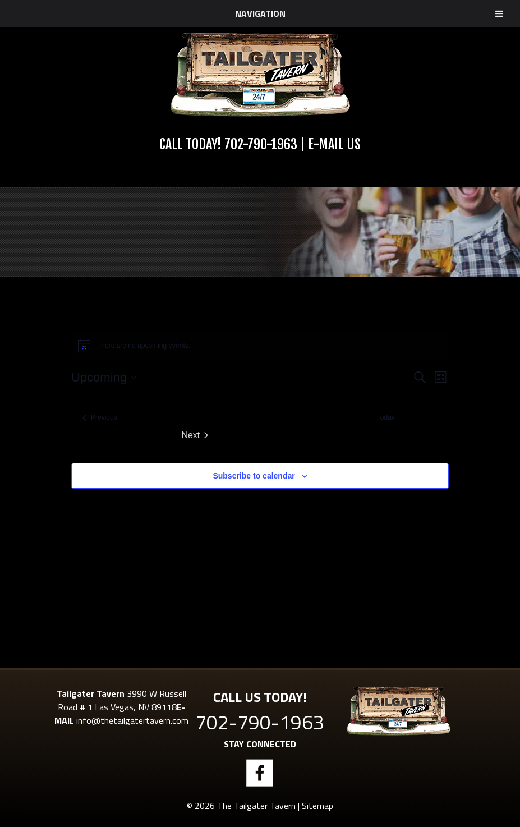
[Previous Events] (99, 417)
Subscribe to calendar (253, 475)
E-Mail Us (334, 144)
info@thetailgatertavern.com (132, 720)
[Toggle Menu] (499, 13)
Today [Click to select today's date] (386, 417)
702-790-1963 (260, 144)
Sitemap (317, 805)
